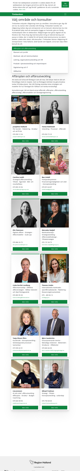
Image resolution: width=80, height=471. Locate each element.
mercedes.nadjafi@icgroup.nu (50, 244)
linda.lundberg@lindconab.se (21, 297)
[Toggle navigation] (65, 14)
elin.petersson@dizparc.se (20, 244)
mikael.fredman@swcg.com (49, 403)
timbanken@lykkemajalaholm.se (22, 350)
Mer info (22, 10)
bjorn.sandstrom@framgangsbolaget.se (53, 350)
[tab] (40, 48)
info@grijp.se (45, 297)
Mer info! (25, 141)
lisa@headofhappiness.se (20, 403)
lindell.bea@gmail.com (48, 189)
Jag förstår (65, 4)
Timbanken (17, 14)
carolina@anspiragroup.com (21, 189)
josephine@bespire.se (19, 136)
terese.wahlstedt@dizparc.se (50, 136)
